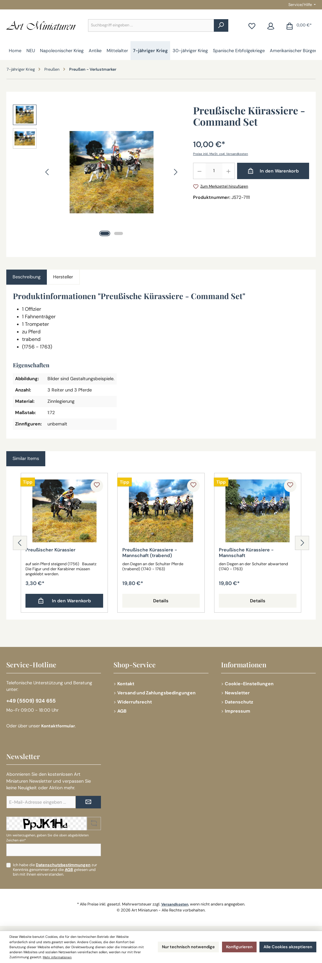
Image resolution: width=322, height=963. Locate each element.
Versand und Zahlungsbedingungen (156, 691)
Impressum (237, 709)
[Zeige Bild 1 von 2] (104, 233)
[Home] (15, 50)
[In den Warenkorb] (273, 171)
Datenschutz (239, 700)
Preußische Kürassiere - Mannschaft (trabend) (151, 553)
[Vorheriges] (47, 172)
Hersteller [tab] (63, 277)
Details (161, 602)
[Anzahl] (214, 171)
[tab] (26, 277)
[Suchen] (221, 25)
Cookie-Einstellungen (249, 682)
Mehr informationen (24, 957)
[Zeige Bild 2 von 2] (118, 233)
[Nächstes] (175, 172)
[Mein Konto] (271, 25)
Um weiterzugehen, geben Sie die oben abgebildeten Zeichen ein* (47, 837)
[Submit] (88, 802)
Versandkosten (174, 904)
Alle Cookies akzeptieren (284, 944)
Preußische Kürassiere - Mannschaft (248, 553)
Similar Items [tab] (26, 458)
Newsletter (237, 691)
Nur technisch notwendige (174, 944)
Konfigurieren (231, 944)
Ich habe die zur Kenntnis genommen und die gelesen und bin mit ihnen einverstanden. (55, 869)
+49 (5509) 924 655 (33, 700)
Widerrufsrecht (134, 700)
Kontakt (125, 682)
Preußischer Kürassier (52, 550)
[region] (97, 172)
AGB (121, 709)
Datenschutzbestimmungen (63, 864)
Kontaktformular (59, 726)
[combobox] (151, 25)
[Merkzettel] (252, 25)
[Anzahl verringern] (199, 171)
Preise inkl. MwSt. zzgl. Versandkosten (221, 153)
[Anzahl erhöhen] (228, 171)
